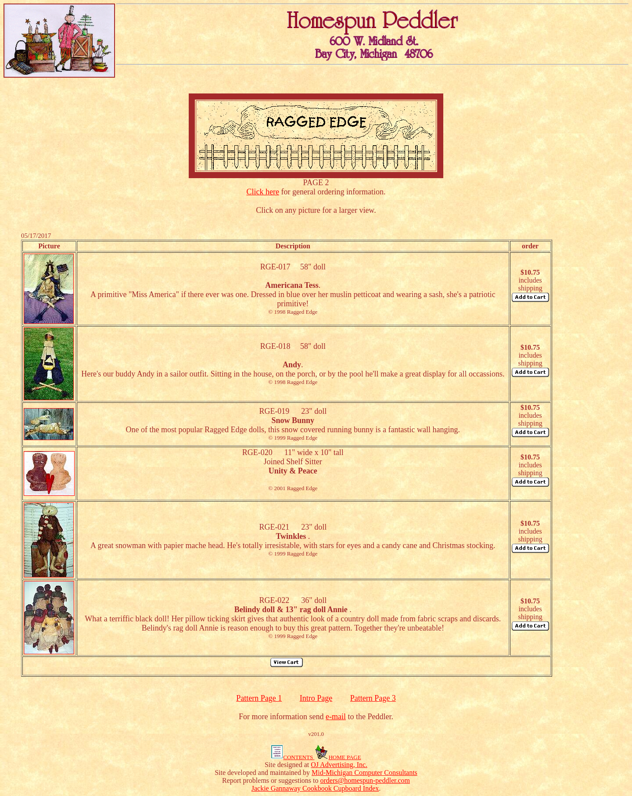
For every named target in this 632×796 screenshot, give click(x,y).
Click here (263, 191)
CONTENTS (292, 757)
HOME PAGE (337, 757)
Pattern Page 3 (373, 698)
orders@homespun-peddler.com (365, 780)
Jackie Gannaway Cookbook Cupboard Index (315, 788)
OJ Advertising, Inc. (339, 764)
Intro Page (316, 698)
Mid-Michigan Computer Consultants (364, 772)
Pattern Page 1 (259, 698)
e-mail (336, 716)
